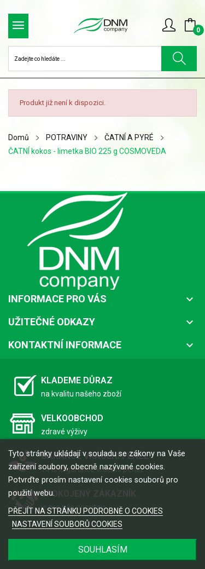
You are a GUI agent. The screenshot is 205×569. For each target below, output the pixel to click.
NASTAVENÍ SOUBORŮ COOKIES (67, 524)
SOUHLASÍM (102, 549)
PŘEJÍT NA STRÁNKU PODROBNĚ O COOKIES (85, 511)
